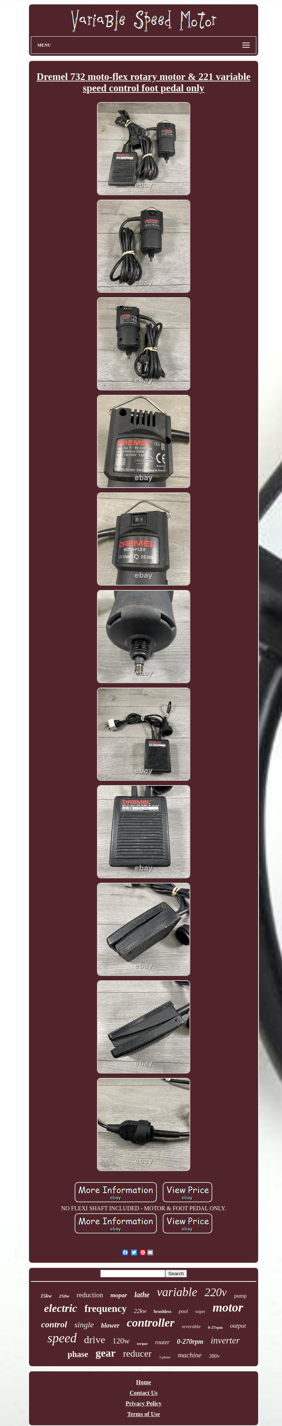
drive (94, 1339)
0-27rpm (215, 1327)
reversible (191, 1326)
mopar (119, 1295)
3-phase (165, 1357)
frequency (105, 1308)
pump (240, 1296)
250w (64, 1296)
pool (183, 1311)
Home (143, 1382)
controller (150, 1322)
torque (142, 1343)
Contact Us (144, 1393)
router (162, 1342)
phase (78, 1354)
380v (214, 1356)
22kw (140, 1311)
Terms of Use (143, 1414)
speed (62, 1338)
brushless (162, 1311)
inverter (225, 1340)
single (84, 1324)
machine (190, 1355)
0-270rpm (190, 1341)
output (238, 1325)
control (54, 1324)
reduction (90, 1295)
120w (121, 1340)
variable (177, 1292)
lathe (141, 1295)
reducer (137, 1353)
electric (60, 1308)
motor (228, 1307)
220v (216, 1292)
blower (110, 1325)
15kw (45, 1296)
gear (105, 1353)
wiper (200, 1311)
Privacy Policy (144, 1403)
